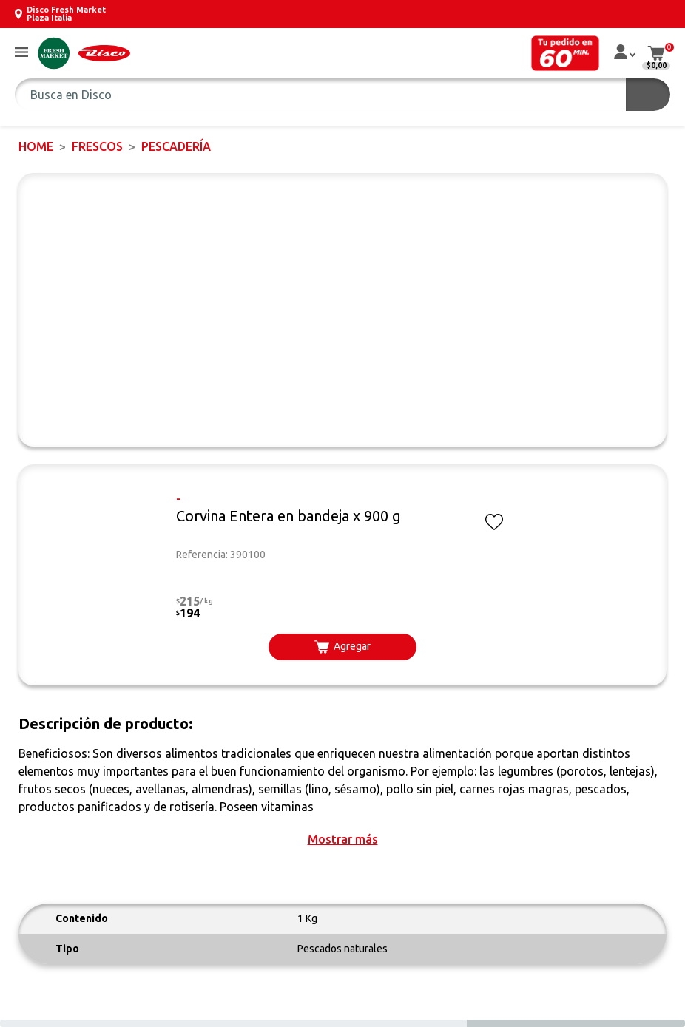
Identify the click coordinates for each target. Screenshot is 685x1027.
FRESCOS (97, 146)
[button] (21, 52)
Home (35, 146)
